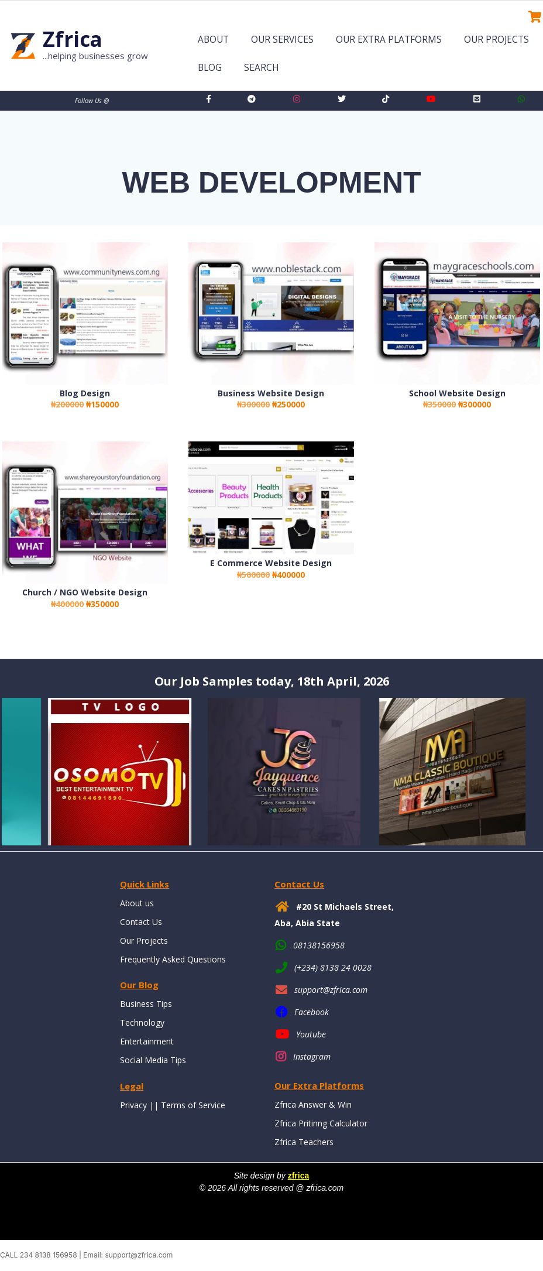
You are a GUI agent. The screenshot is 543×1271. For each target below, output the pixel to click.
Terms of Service (193, 1105)
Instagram (312, 1056)
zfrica (299, 1175)
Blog (210, 67)
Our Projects (496, 39)
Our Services (282, 39)
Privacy (133, 1105)
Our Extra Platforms (389, 39)
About (213, 39)
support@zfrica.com (330, 989)
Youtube (311, 1034)
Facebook (311, 1012)
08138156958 (319, 945)
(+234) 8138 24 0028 (333, 967)
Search (261, 67)
